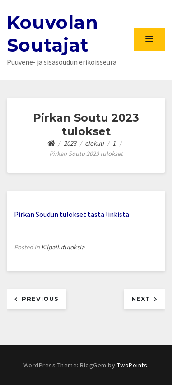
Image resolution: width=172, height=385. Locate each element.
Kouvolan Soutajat (52, 33)
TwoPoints (132, 365)
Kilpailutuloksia (62, 247)
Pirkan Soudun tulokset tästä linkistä (71, 214)
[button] (149, 39)
